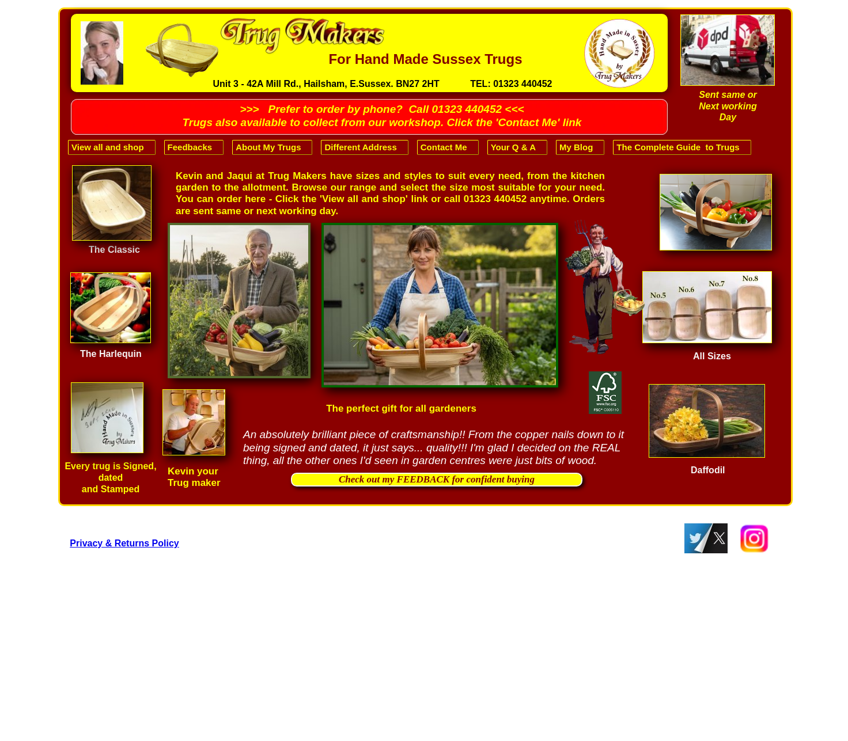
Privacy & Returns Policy (124, 543)
